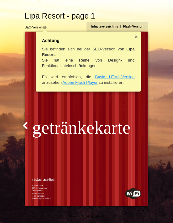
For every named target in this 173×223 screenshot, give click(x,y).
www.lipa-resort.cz (39, 193)
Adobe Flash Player (79, 82)
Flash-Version (133, 26)
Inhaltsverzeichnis (104, 26)
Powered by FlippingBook (86, 216)
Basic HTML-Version (115, 77)
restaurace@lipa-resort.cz (42, 198)
